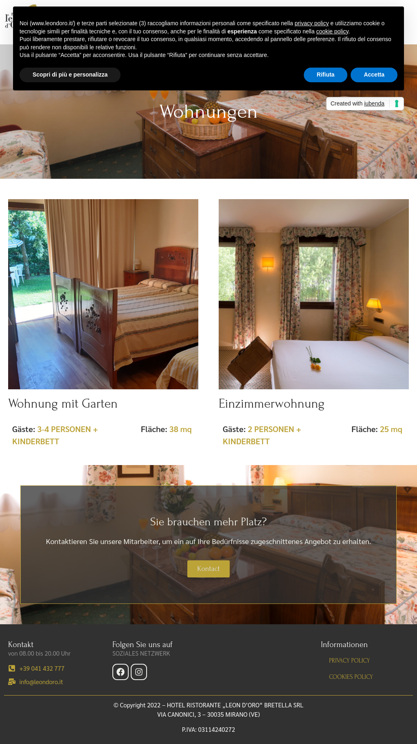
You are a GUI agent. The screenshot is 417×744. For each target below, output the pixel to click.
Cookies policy (351, 677)
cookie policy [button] (332, 31)
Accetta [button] (374, 74)
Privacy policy (349, 660)
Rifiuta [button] (326, 74)
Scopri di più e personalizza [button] (70, 74)
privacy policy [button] (311, 23)
